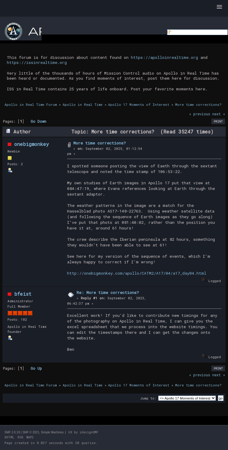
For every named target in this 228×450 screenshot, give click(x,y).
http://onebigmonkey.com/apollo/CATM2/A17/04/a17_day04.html (136, 273)
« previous (199, 113)
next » (218, 113)
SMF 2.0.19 (12, 432)
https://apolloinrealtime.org (164, 57)
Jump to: (148, 398)
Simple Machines (52, 432)
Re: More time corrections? (108, 292)
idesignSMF (89, 432)
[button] (219, 7)
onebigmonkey (31, 144)
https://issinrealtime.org (37, 62)
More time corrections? (99, 143)
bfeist (22, 294)
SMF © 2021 (31, 432)
